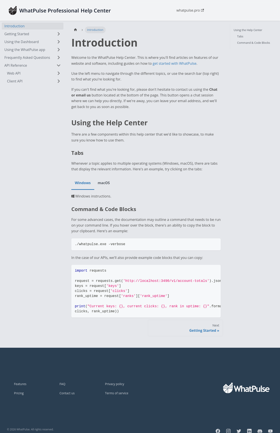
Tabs (240, 36)
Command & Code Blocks (253, 43)
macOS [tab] (104, 182)
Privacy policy (114, 384)
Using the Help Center (248, 30)
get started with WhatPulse (174, 63)
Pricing (19, 393)
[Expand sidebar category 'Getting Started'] (58, 33)
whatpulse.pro (190, 10)
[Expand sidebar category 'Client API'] (58, 81)
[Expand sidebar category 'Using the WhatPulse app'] (58, 49)
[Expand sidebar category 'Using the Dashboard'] (58, 41)
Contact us (67, 393)
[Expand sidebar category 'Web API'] (58, 73)
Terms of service (116, 393)
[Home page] (75, 29)
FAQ (62, 384)
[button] (32, 65)
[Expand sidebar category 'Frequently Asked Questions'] (58, 57)
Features (20, 384)
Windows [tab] (83, 182)
